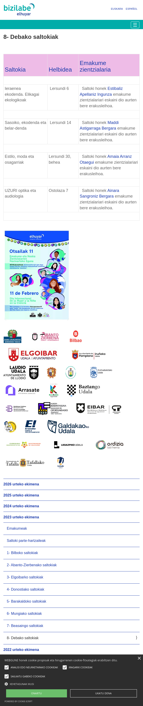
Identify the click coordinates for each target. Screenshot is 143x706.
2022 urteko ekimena (21, 650)
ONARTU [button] (36, 693)
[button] (71, 684)
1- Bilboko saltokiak (22, 553)
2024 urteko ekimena (21, 506)
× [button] (139, 658)
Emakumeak (17, 528)
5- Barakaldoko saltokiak (26, 601)
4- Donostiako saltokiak (25, 589)
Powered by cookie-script (18, 701)
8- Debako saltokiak (23, 638)
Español (131, 8)
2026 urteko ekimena (21, 484)
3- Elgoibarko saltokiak (25, 577)
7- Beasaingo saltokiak (25, 626)
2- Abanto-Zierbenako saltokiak (32, 565)
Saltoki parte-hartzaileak (26, 541)
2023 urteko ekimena (21, 517)
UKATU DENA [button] (103, 693)
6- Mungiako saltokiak (24, 613)
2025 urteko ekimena (21, 495)
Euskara (117, 8)
